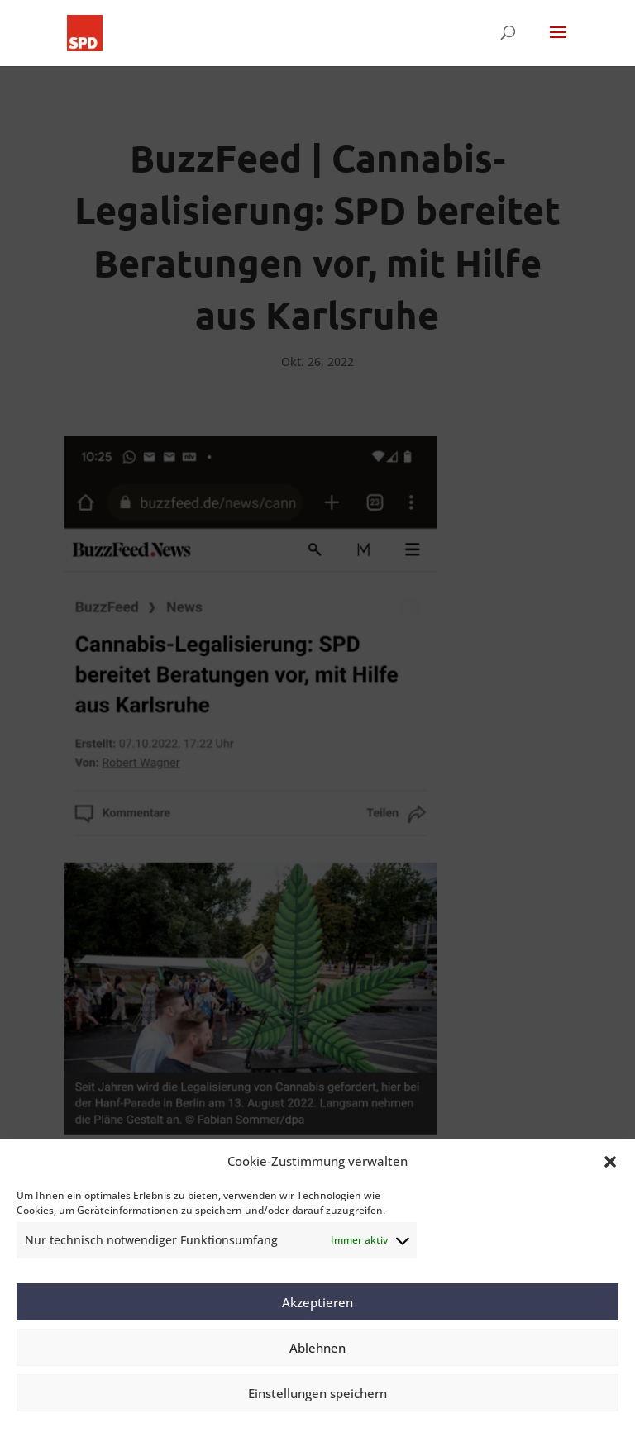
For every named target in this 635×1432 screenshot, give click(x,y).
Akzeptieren (317, 1302)
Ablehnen (317, 1347)
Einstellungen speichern (317, 1393)
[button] (610, 1162)
